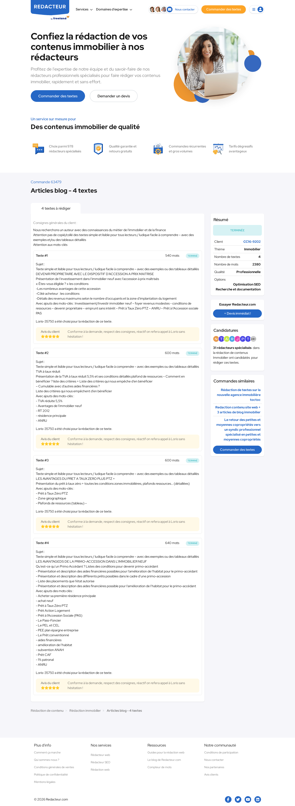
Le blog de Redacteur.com (164, 760)
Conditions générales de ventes (54, 767)
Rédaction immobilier (85, 710)
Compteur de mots (159, 767)
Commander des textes (57, 96)
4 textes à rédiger (56, 208)
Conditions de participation (221, 752)
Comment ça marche (47, 752)
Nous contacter (214, 760)
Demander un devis (114, 96)
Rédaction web (100, 769)
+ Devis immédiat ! (237, 313)
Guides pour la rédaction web (166, 752)
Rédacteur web (100, 755)
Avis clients (211, 774)
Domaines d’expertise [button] (114, 9)
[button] (256, 9)
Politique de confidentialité (51, 774)
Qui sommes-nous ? (46, 760)
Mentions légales (44, 782)
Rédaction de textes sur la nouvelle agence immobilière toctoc (239, 395)
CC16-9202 (252, 241)
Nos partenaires (214, 767)
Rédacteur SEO (100, 762)
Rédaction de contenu (47, 710)
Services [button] (84, 9)
